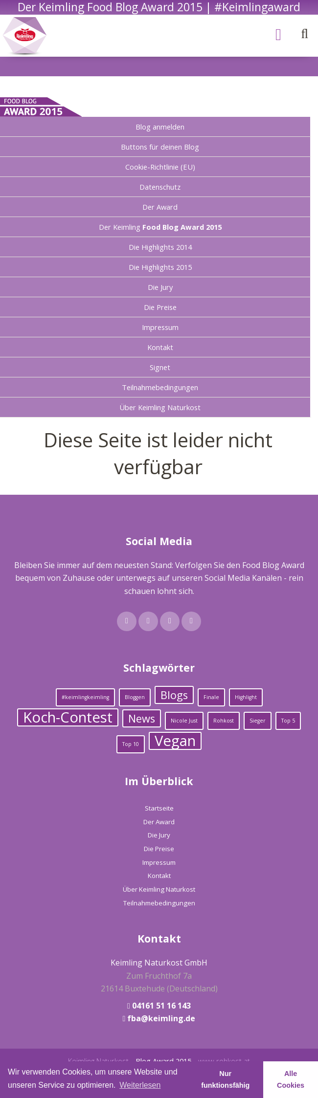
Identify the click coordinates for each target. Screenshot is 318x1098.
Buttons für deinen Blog (160, 147)
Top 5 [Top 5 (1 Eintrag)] (288, 720)
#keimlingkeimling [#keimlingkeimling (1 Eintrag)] (85, 697)
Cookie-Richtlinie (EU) (160, 167)
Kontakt (160, 347)
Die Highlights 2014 (160, 247)
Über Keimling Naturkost (160, 407)
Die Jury (160, 287)
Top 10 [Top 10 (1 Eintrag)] (130, 744)
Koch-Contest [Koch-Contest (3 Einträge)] (68, 717)
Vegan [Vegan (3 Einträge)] (175, 741)
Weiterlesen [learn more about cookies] (139, 1085)
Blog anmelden (160, 127)
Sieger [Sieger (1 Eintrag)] (258, 720)
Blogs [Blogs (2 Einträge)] (174, 695)
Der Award (160, 207)
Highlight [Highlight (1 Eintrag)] (246, 697)
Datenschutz (160, 187)
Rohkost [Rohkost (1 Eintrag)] (223, 720)
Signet (160, 367)
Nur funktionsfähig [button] (225, 1079)
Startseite (159, 808)
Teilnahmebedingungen (160, 387)
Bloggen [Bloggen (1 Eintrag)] (135, 697)
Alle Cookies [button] (290, 1079)
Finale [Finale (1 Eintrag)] (211, 697)
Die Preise (160, 307)
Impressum (160, 327)
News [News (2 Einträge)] (141, 718)
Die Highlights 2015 (160, 267)
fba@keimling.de (161, 1018)
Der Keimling (160, 227)
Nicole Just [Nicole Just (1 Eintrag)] (184, 720)
